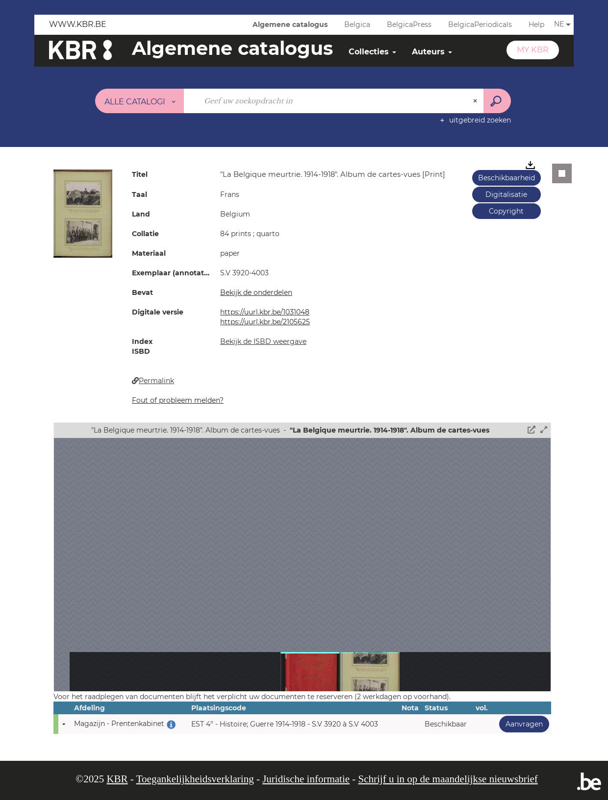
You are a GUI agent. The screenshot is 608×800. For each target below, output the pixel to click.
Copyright (506, 211)
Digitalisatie (506, 194)
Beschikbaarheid (506, 177)
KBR (116, 779)
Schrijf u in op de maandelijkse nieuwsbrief (448, 779)
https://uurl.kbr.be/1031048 (264, 312)
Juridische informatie (306, 779)
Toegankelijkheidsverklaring (195, 779)
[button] (82, 213)
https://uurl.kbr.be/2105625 (265, 321)
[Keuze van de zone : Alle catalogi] (139, 101)
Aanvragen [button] (521, 723)
